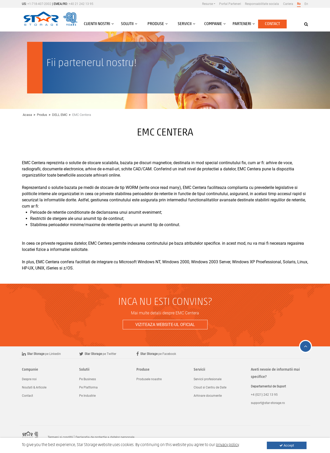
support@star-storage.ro (268, 403)
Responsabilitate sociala (262, 4)
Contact (272, 24)
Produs (42, 115)
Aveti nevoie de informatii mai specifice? (275, 373)
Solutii (84, 370)
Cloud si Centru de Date (210, 387)
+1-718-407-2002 (39, 4)
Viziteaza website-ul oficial (165, 324)
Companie (30, 370)
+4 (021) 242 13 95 (264, 394)
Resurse (207, 4)
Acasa (27, 115)
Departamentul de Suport (268, 386)
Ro (299, 4)
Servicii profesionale (207, 379)
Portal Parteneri (230, 4)
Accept (286, 445)
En (306, 4)
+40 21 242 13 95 (81, 4)
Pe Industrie (87, 396)
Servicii (199, 370)
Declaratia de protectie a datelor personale (105, 437)
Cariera (288, 4)
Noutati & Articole (34, 387)
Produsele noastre (149, 379)
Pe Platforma (88, 387)
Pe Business (87, 379)
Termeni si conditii (60, 437)
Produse (143, 370)
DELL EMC (59, 115)
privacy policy (227, 445)
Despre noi (29, 379)
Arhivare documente (208, 396)
